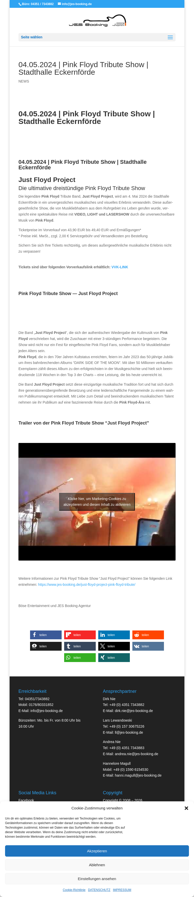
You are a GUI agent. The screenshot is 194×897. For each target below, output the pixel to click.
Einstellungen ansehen (97, 879)
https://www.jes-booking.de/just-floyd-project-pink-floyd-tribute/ (86, 585)
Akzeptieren (97, 851)
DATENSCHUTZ (99, 890)
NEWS (23, 81)
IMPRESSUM (122, 890)
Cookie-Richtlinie (74, 890)
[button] (186, 808)
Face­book (26, 800)
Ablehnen (97, 865)
